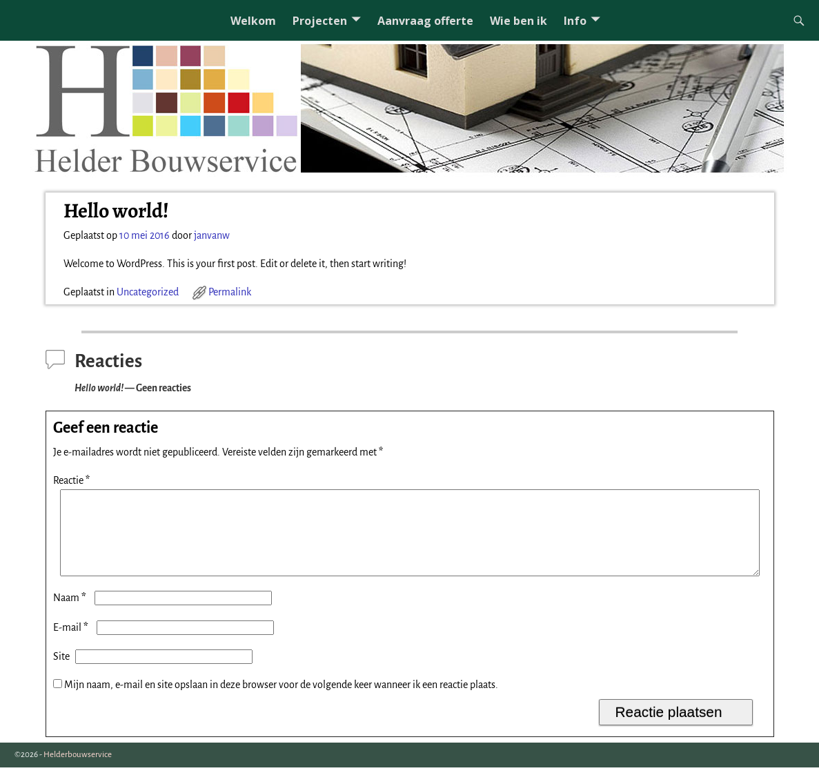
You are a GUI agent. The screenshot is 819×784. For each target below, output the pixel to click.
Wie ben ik (518, 20)
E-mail (72, 643)
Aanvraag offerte (425, 20)
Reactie (72, 480)
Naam (71, 614)
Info (575, 20)
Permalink (229, 291)
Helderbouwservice (77, 771)
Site (61, 672)
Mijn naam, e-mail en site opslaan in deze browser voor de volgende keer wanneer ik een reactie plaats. (281, 701)
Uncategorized (148, 291)
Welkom (253, 20)
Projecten (320, 20)
